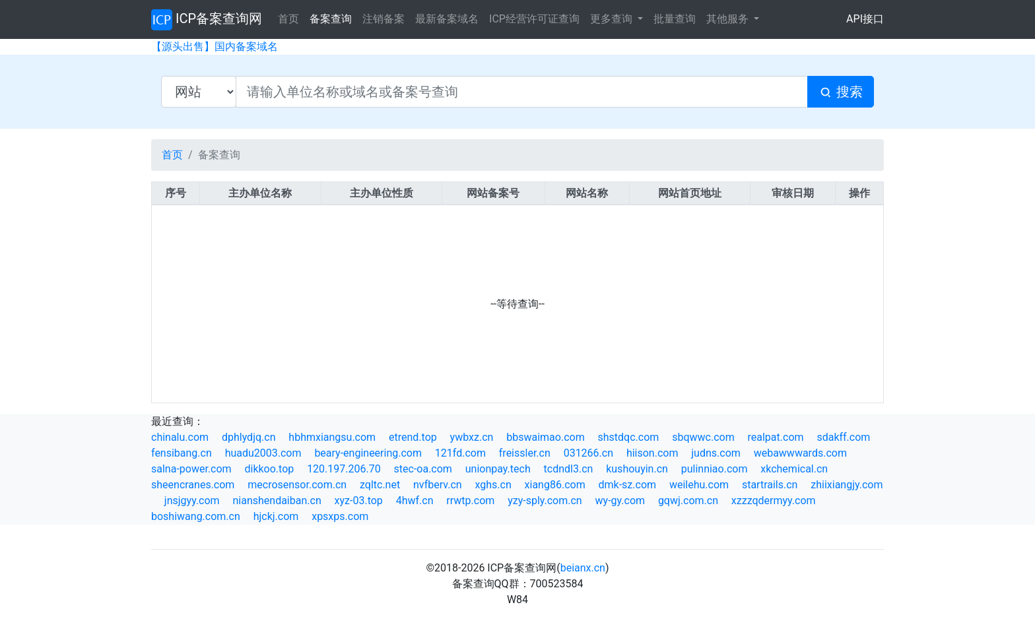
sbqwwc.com (703, 437)
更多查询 (612, 19)
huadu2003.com (263, 453)
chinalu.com (180, 437)
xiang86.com (555, 484)
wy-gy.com (620, 500)
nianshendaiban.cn (276, 500)
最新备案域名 (447, 19)
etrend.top (413, 437)
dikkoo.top (269, 469)
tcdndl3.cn (568, 469)
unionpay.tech (498, 469)
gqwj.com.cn (688, 500)
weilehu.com (699, 484)
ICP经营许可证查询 (534, 19)
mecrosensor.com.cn (297, 484)
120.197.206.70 (344, 469)
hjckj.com (276, 516)
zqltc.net (380, 484)
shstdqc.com (628, 437)
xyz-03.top (359, 500)
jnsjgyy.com (192, 500)
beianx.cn (582, 568)
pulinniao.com (714, 469)
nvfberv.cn (437, 484)
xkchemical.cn (794, 469)
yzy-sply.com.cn (545, 500)
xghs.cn (493, 484)
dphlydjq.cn (249, 437)
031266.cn (588, 453)
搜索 (840, 92)
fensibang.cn (181, 453)
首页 (288, 19)
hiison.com (652, 453)
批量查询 (674, 19)
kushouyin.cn (637, 469)
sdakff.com (843, 437)
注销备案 (383, 19)
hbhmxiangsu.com (332, 437)
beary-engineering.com (368, 453)
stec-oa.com (423, 469)
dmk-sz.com (628, 484)
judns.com (716, 453)
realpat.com (776, 437)
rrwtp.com (470, 500)
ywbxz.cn (472, 437)
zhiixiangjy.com (847, 484)
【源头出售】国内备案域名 (214, 46)
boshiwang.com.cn (195, 516)
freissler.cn (525, 453)
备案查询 (331, 19)
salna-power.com (191, 469)
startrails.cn (770, 484)
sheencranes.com (192, 484)
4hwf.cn (415, 500)
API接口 (865, 19)
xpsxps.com (340, 516)
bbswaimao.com (545, 437)
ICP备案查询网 (206, 19)
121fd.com (460, 453)
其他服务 (728, 19)
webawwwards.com (800, 453)
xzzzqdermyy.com (773, 500)
